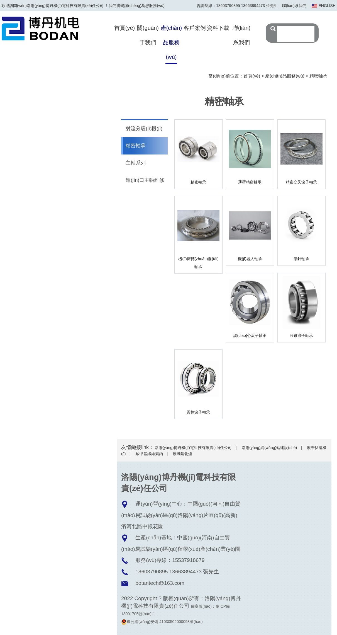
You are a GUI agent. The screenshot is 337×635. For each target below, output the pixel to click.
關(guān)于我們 (148, 35)
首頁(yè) (124, 28)
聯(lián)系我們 (294, 5)
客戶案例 (195, 28)
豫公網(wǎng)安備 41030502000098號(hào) (162, 621)
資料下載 (218, 28)
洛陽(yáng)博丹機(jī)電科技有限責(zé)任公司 (193, 447)
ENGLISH (327, 5)
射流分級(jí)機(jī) (144, 129)
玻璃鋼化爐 (182, 453)
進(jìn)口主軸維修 (145, 181)
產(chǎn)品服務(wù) (171, 42)
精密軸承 (318, 76)
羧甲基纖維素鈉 (149, 453)
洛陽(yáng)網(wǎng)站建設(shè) (269, 447)
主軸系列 (136, 163)
